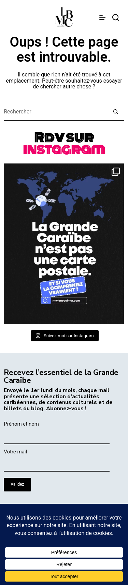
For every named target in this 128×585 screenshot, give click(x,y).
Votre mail (15, 452)
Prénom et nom (21, 424)
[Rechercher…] (55, 112)
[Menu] (102, 17)
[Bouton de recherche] (115, 112)
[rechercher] (115, 17)
